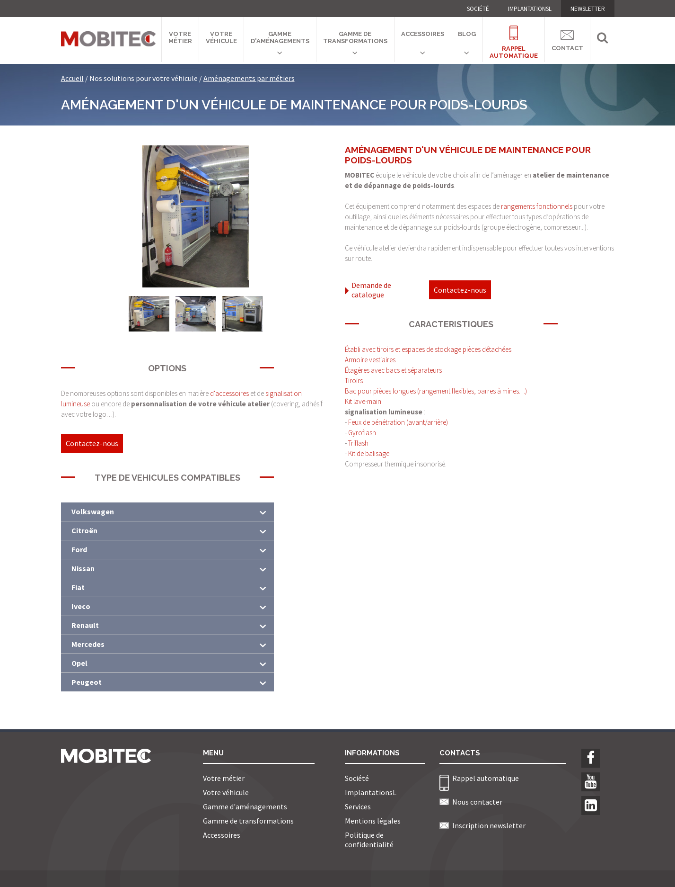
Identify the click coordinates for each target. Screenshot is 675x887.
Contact (567, 39)
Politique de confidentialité (369, 839)
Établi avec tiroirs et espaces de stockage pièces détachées (428, 349)
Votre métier (180, 37)
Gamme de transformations (355, 37)
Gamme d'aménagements (280, 37)
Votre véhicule (221, 37)
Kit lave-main (363, 401)
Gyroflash (362, 432)
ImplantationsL (530, 9)
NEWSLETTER (587, 9)
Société (478, 9)
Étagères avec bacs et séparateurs (393, 370)
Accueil (72, 78)
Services (358, 806)
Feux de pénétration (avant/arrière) (398, 422)
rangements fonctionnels (536, 206)
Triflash (358, 443)
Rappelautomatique (514, 37)
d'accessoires (230, 393)
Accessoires (422, 33)
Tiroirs (354, 380)
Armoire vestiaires (370, 359)
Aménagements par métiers (249, 78)
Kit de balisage (368, 453)
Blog (467, 33)
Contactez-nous (92, 443)
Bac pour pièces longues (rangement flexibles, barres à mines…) (436, 390)
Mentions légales (373, 820)
